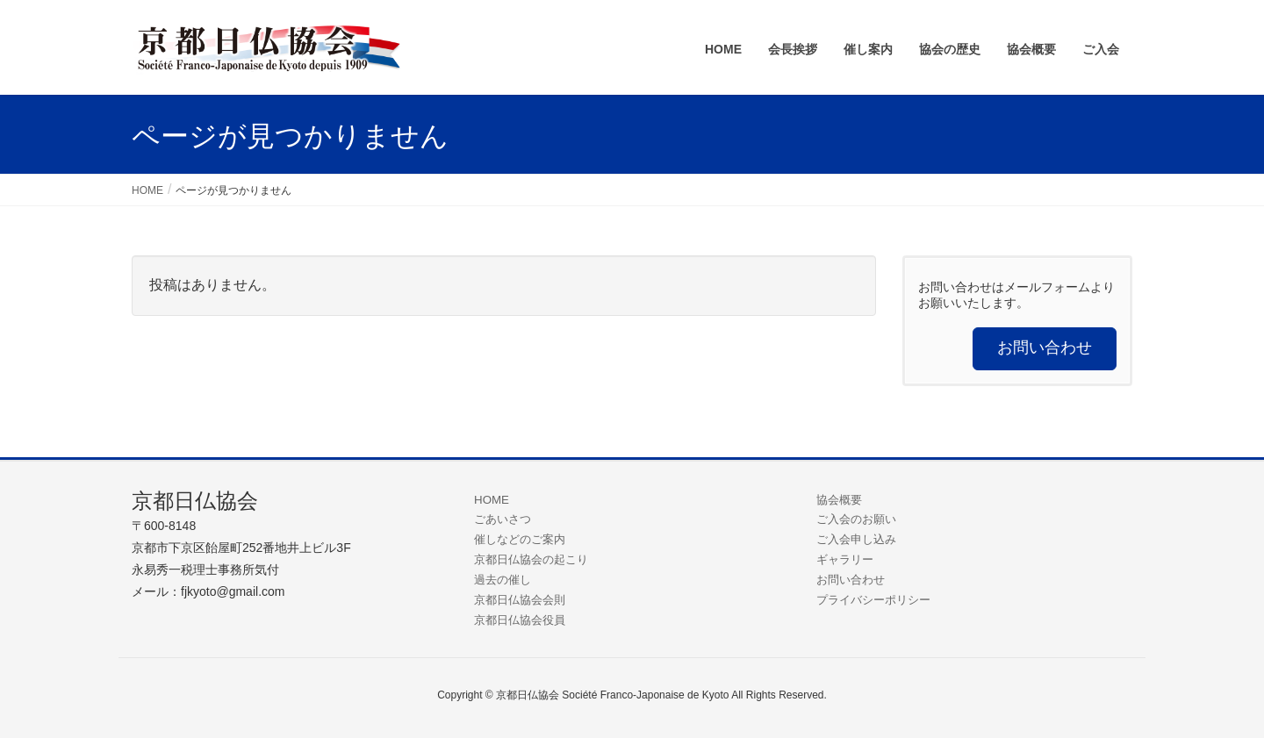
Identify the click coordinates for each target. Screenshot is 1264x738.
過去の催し (502, 579)
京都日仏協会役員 (519, 620)
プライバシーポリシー (873, 599)
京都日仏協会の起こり (531, 559)
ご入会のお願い (856, 519)
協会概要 (839, 499)
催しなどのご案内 (519, 539)
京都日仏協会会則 (519, 599)
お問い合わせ (850, 579)
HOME (491, 499)
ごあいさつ (502, 519)
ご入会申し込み (856, 539)
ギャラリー (844, 559)
